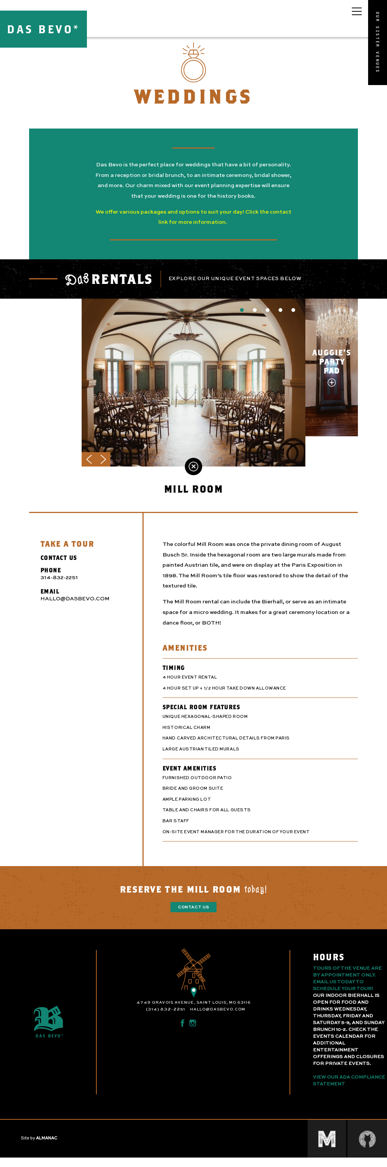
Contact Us (193, 914)
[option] (193, 389)
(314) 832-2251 (165, 1016)
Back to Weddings (194, 473)
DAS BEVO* (43, 29)
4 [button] (280, 316)
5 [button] (293, 316)
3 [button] (267, 316)
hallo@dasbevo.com (217, 1016)
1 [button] (242, 316)
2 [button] (254, 316)
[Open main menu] (356, 11)
